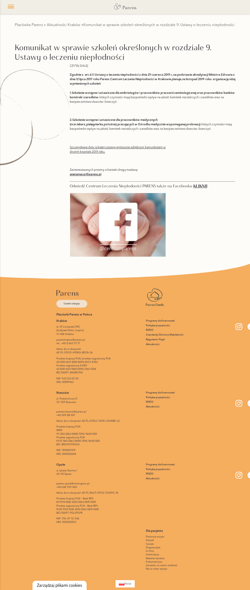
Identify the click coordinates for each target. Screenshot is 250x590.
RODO (149, 330)
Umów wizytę (72, 303)
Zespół (150, 540)
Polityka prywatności (158, 325)
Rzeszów (62, 393)
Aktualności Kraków (63, 24)
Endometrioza (154, 561)
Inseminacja (152, 554)
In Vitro (150, 550)
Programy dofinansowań (160, 321)
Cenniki (150, 543)
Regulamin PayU (155, 339)
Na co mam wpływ (156, 568)
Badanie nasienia (155, 558)
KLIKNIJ (200, 186)
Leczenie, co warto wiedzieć (161, 565)
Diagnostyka (153, 547)
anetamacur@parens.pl (85, 174)
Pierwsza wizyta (155, 536)
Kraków (61, 321)
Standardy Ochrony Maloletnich (164, 335)
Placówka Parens (29, 24)
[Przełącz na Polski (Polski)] (125, 583)
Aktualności (153, 344)
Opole (60, 464)
